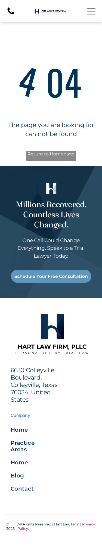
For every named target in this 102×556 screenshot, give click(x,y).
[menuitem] (31, 429)
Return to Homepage (51, 154)
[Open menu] (91, 11)
